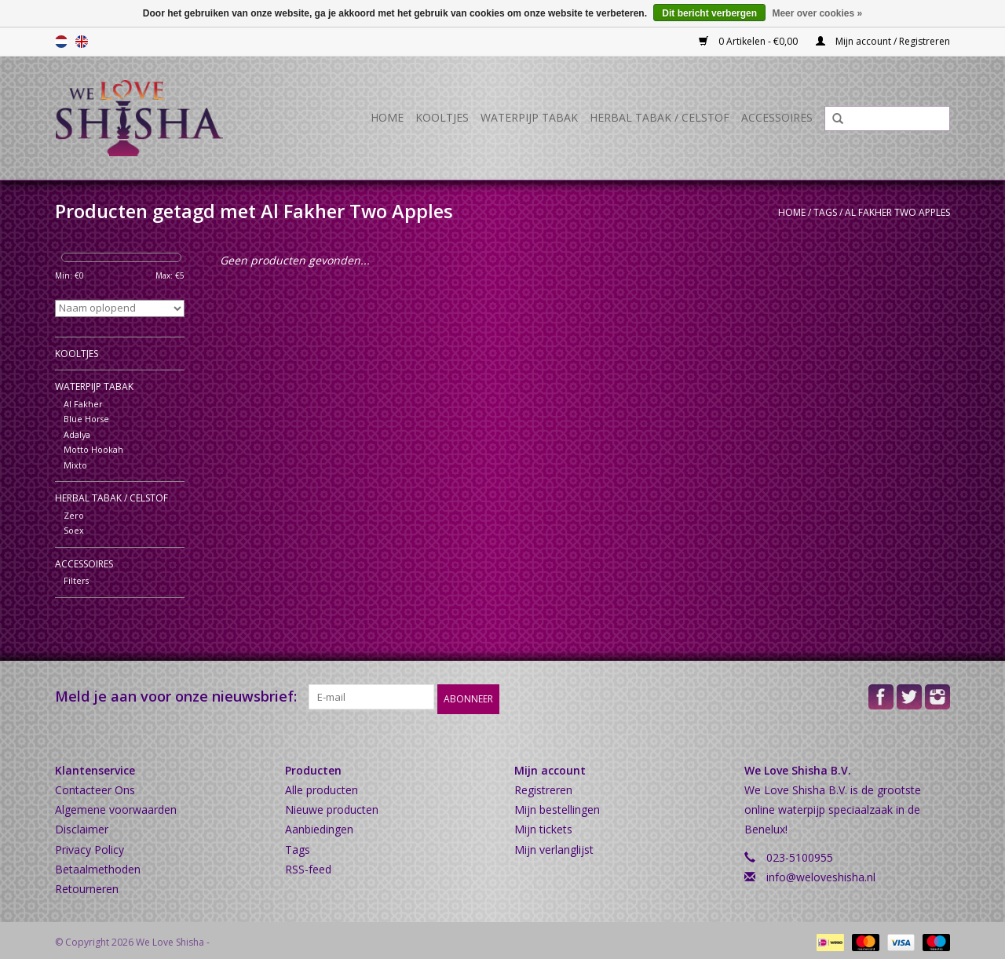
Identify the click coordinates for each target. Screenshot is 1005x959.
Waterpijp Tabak (529, 117)
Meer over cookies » (817, 13)
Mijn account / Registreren (883, 41)
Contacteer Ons (95, 786)
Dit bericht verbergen (709, 13)
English (81, 41)
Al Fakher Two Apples (897, 212)
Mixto (75, 465)
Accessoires (777, 117)
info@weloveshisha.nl (820, 873)
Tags (825, 212)
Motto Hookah (93, 449)
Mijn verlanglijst (554, 845)
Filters (76, 580)
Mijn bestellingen (557, 805)
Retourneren (87, 884)
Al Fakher (83, 404)
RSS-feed (308, 865)
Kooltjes (442, 117)
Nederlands (61, 41)
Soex (74, 530)
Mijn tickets (543, 825)
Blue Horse (86, 419)
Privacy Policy (89, 845)
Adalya (77, 434)
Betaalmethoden (98, 865)
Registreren (543, 786)
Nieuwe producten (331, 805)
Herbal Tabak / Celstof (659, 117)
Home (387, 117)
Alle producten (321, 786)
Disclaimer (81, 825)
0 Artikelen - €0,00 (749, 41)
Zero (74, 515)
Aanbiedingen (319, 825)
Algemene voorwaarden (116, 805)
